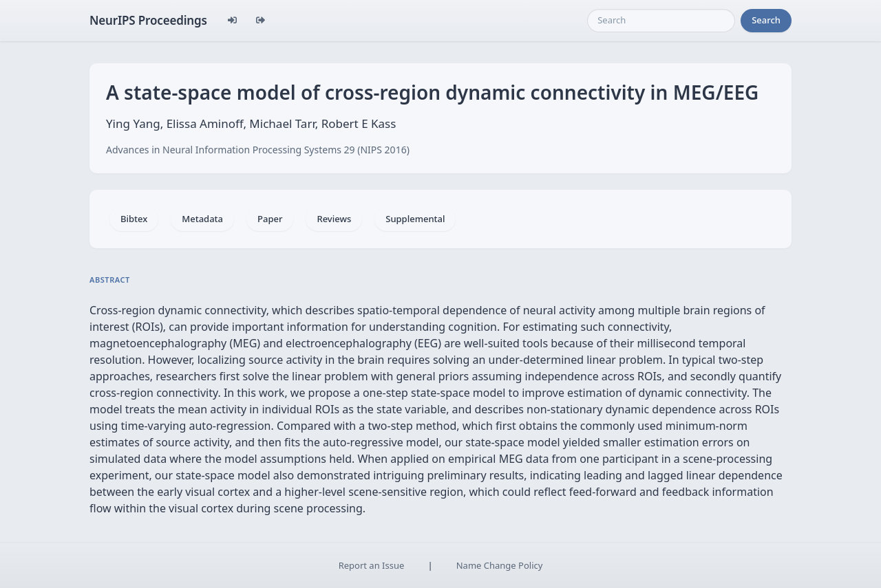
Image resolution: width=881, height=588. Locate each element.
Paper (269, 219)
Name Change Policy (499, 565)
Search (766, 20)
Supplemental (415, 219)
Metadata (202, 219)
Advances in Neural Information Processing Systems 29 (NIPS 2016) (258, 149)
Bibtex (133, 219)
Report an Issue (372, 565)
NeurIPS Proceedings (148, 20)
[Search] (661, 20)
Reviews (334, 219)
